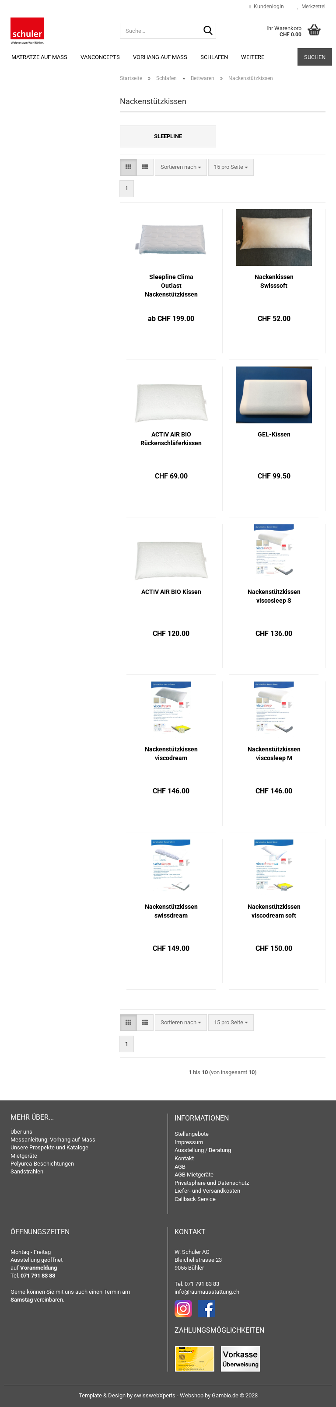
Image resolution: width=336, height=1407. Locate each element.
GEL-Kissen (274, 434)
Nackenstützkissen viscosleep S (274, 596)
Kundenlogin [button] (266, 6)
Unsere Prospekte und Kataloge (49, 1147)
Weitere (252, 57)
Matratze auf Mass (39, 57)
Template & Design (102, 1395)
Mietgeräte (23, 1155)
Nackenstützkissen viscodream (171, 753)
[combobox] (181, 167)
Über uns (21, 1131)
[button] (128, 167)
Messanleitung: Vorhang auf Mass (52, 1139)
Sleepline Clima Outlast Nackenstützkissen (171, 285)
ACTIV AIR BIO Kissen (171, 591)
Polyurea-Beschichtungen (42, 1163)
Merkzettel (311, 6)
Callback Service (195, 1199)
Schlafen (214, 57)
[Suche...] (208, 31)
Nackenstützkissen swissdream (171, 911)
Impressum (189, 1142)
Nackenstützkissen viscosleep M (274, 753)
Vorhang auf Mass (160, 57)
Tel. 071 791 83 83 (197, 1284)
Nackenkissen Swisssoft (274, 281)
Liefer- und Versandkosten (207, 1190)
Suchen (315, 57)
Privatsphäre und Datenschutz (212, 1183)
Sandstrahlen (26, 1171)
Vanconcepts (100, 57)
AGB (180, 1166)
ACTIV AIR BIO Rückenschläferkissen (171, 439)
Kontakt (184, 1158)
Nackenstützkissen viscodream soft (274, 911)
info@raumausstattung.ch (207, 1291)
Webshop (191, 1395)
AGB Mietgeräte (194, 1174)
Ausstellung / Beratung (203, 1150)
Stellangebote (192, 1134)
